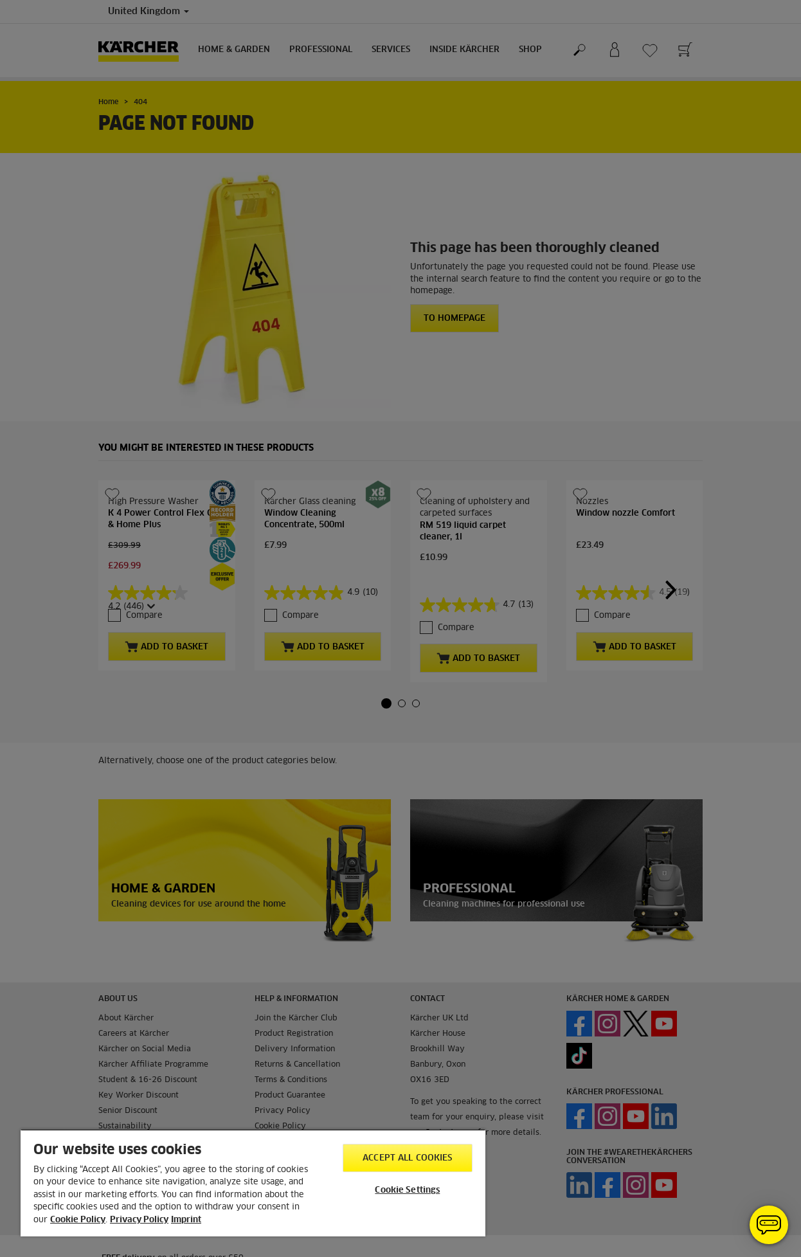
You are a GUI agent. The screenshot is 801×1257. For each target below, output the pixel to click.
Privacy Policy (139, 1220)
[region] (253, 1182)
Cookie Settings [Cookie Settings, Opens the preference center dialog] (407, 1190)
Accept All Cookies (407, 1158)
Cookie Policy (77, 1220)
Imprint (186, 1220)
